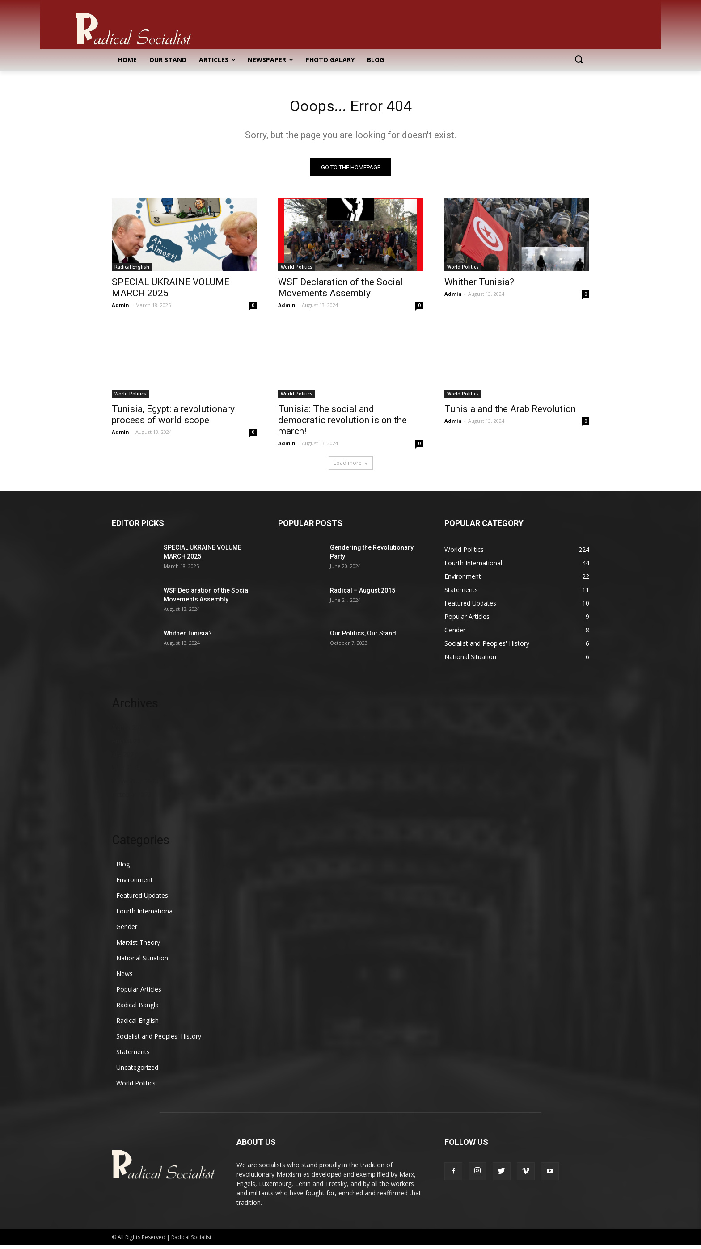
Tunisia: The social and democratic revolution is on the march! (342, 423)
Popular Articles (138, 992)
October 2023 (132, 798)
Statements (133, 1055)
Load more (351, 466)
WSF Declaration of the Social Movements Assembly (340, 291)
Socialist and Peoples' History (158, 1039)
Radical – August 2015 (362, 593)
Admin (120, 308)
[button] (578, 60)
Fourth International (145, 914)
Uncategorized (137, 1071)
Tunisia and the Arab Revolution (510, 412)
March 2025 (129, 731)
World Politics (296, 270)
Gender (126, 930)
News (124, 977)
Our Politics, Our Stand (363, 636)
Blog (123, 867)
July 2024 (125, 757)
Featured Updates (142, 899)
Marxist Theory (138, 946)
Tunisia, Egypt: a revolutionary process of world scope (173, 418)
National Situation (142, 961)
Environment (134, 883)
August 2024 (130, 744)
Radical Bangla (137, 1008)
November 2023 (135, 784)
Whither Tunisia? (479, 285)
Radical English (131, 270)
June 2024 (126, 771)
